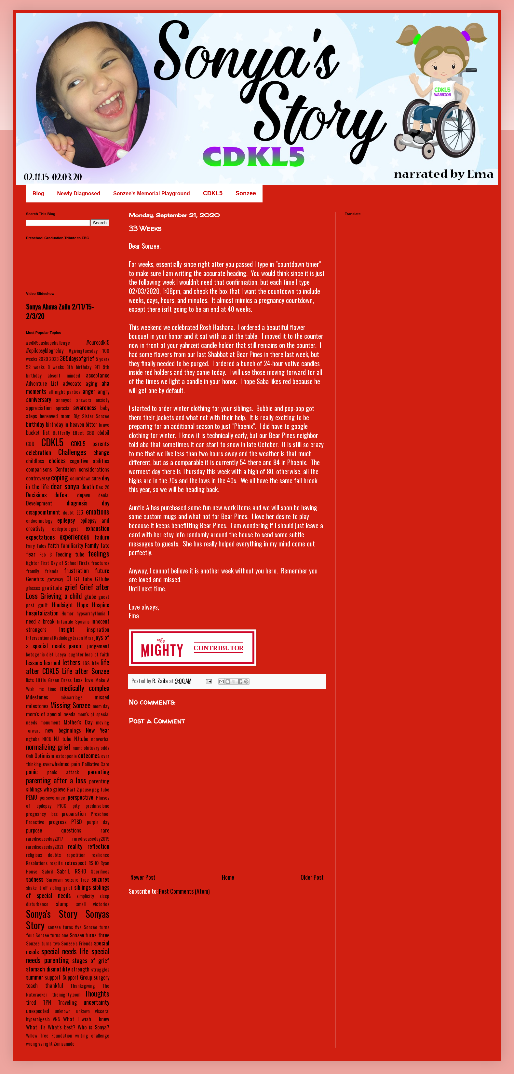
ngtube (33, 739)
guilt (43, 605)
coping (59, 477)
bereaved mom (55, 416)
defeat (61, 494)
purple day (98, 822)
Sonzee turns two (43, 943)
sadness (34, 879)
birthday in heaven (65, 424)
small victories (92, 904)
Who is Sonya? (93, 1027)
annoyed (64, 399)
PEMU (31, 797)
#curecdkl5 (97, 342)
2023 (54, 358)
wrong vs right (39, 1043)
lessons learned (43, 662)
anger (89, 391)
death (87, 486)
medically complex (84, 687)
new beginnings (63, 730)
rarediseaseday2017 (44, 838)
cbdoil (103, 432)
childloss (35, 461)
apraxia (62, 408)
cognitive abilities (89, 461)
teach (32, 985)
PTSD (76, 822)
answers (83, 399)
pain (75, 764)
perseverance (52, 797)
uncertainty (96, 1002)
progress (58, 822)
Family (92, 545)
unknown (63, 1011)
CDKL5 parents (90, 443)
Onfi (29, 755)
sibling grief (61, 887)
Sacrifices (100, 871)
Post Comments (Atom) (184, 891)
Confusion (65, 469)
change (101, 452)
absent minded (63, 375)
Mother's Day (78, 722)
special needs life (64, 951)
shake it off (37, 887)
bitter (91, 424)
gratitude (52, 588)
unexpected (37, 1011)
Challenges (72, 452)
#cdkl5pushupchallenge (48, 342)
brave (104, 424)
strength (80, 969)
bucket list (38, 432)
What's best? (61, 1027)
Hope (82, 604)
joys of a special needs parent (67, 641)
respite (56, 863)
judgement (98, 646)
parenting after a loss (56, 780)
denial (103, 495)
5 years (102, 358)
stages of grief (90, 960)
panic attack (63, 772)
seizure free (77, 879)
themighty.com (66, 994)
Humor (67, 613)
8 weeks (55, 367)
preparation (74, 814)
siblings (82, 887)
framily (32, 571)
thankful (54, 985)
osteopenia (66, 755)
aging (91, 383)
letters (71, 662)
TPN (47, 1002)
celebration (38, 452)
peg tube (100, 789)
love (89, 680)
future (102, 570)
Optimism (44, 756)
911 (97, 367)
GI (68, 578)
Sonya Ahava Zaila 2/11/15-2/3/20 (60, 311)
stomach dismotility (48, 969)
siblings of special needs (67, 891)
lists (30, 680)
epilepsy (66, 520)
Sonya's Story (51, 913)
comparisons (39, 469)
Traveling (67, 1002)
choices (57, 460)
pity (76, 805)
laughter (75, 654)
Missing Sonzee (70, 705)
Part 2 (73, 789)
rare (105, 830)
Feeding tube (70, 554)
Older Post (312, 877)
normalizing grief (48, 746)
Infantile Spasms (73, 621)
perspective (80, 797)
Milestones (37, 697)
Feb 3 (45, 554)
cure (96, 478)
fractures (100, 562)
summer (34, 977)
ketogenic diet (40, 654)
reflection (98, 846)
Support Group (77, 977)
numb (78, 747)
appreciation (39, 408)
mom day (101, 706)
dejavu (83, 495)
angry (103, 391)
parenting (98, 771)
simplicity (85, 895)
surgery (101, 977)
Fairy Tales (36, 545)
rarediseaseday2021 (44, 846)
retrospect (75, 863)
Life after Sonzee (86, 671)
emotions (97, 511)
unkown (83, 1011)
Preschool (100, 813)
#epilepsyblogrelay (44, 350)
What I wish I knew (86, 1019)
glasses (33, 588)
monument (50, 722)
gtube (90, 596)
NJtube (81, 739)
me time (47, 688)
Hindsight (62, 604)
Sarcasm (54, 879)
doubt (68, 512)
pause (85, 789)
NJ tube (62, 739)
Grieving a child (61, 595)
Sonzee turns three (89, 935)
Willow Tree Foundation (49, 1035)
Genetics (35, 579)
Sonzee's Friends (76, 943)
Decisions (36, 494)
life (95, 663)
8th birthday (78, 367)
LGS (86, 663)
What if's (36, 1027)
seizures (100, 879)
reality (75, 846)
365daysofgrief (77, 358)
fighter (32, 562)
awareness (84, 407)
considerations (94, 469)
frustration (76, 570)
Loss (78, 680)
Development (39, 503)
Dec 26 (102, 487)
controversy (38, 478)
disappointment (43, 512)
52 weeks (35, 367)
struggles (100, 969)
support (53, 977)
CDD (30, 444)
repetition (76, 854)
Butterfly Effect (68, 432)
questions (71, 830)
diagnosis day (88, 503)
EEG (79, 512)
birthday (35, 424)
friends (51, 571)
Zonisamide (64, 1043)
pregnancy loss (42, 813)
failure (102, 537)
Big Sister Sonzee (91, 416)
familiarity (72, 545)
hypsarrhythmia (90, 613)
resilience (100, 854)
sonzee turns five (64, 927)
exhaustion (97, 528)
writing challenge (92, 1035)
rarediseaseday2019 (90, 838)
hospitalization (42, 613)
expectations (40, 537)
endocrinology (39, 520)
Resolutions (36, 863)
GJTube (102, 579)
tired (31, 1002)
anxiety (102, 399)
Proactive (35, 822)
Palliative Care (96, 764)
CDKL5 (52, 442)
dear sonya (65, 486)
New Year (97, 730)
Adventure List (42, 383)
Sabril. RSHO (71, 871)
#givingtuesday (83, 350)
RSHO (93, 863)
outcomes (89, 755)
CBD (90, 432)
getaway (55, 579)
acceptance (97, 375)
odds (105, 747)
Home (228, 877)
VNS (56, 1019)
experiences (74, 536)
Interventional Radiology (49, 637)
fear (30, 554)
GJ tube (82, 579)
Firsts (84, 562)
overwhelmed (56, 764)
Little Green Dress (54, 680)
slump (62, 904)
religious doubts (43, 854)
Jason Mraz (83, 637)
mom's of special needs (50, 714)
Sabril (47, 871)
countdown (80, 478)
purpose (34, 830)
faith (53, 545)
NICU (46, 739)
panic (32, 771)
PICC (61, 805)
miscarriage (72, 697)
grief (70, 587)
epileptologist (65, 528)
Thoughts (97, 993)
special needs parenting (67, 955)
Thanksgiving (82, 985)
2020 (43, 358)
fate (105, 545)
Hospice (100, 604)
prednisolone (97, 805)
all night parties (64, 391)
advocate (72, 383)
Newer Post (143, 877)
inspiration (98, 629)
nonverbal (100, 739)
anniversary (38, 399)
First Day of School (59, 562)
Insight (66, 629)
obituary (91, 747)
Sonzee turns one (51, 935)
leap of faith (97, 654)
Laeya (60, 654)
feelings (98, 553)
